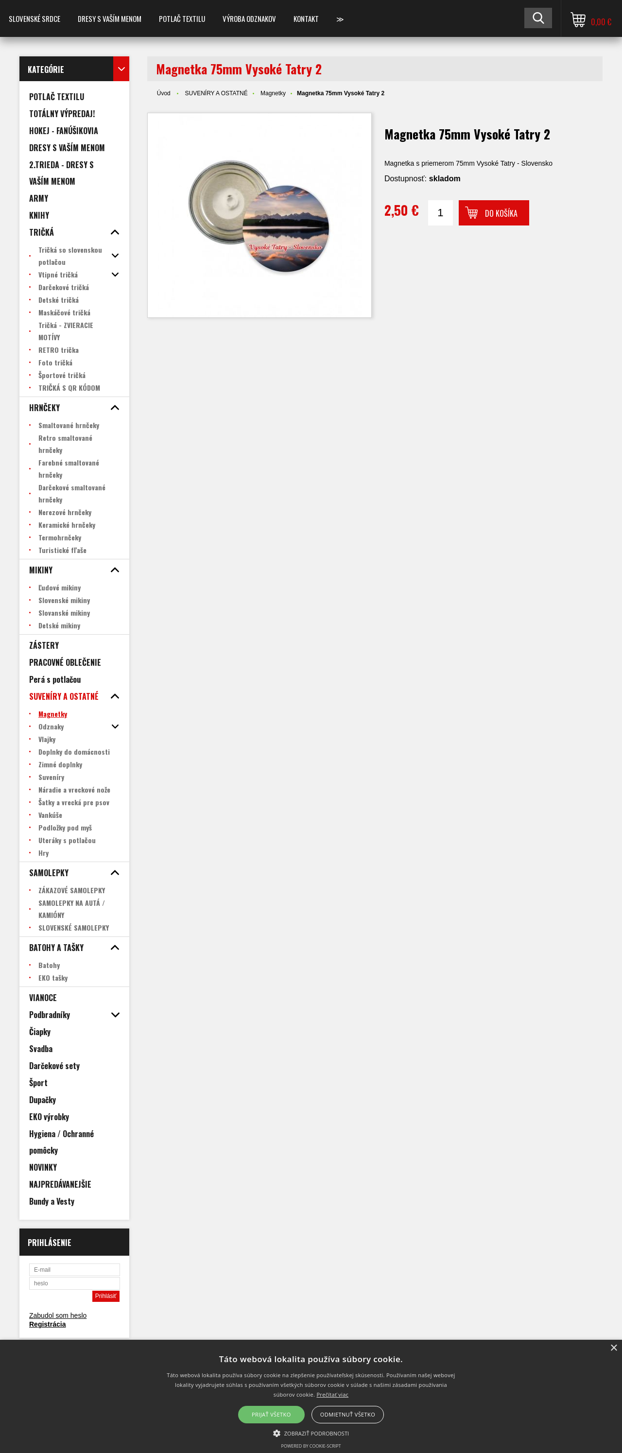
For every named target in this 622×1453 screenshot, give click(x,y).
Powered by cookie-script (311, 1446)
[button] (311, 1432)
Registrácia (47, 1324)
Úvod (164, 93)
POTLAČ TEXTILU (182, 18)
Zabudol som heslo (57, 1315)
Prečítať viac (332, 1394)
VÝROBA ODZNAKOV (249, 18)
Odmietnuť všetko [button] (347, 1414)
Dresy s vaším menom (109, 18)
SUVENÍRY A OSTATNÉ (216, 93)
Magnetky (273, 93)
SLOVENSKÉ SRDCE (34, 18)
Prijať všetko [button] (271, 1414)
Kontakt (306, 18)
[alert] (311, 1396)
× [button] (613, 1348)
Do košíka (501, 213)
